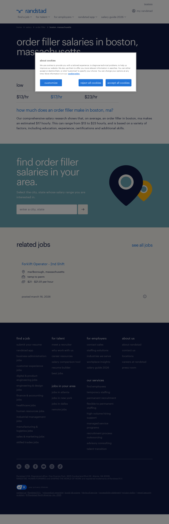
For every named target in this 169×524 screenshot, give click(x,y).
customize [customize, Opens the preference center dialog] (50, 82)
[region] (85, 72)
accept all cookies (118, 82)
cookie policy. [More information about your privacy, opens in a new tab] (74, 74)
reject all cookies (90, 82)
